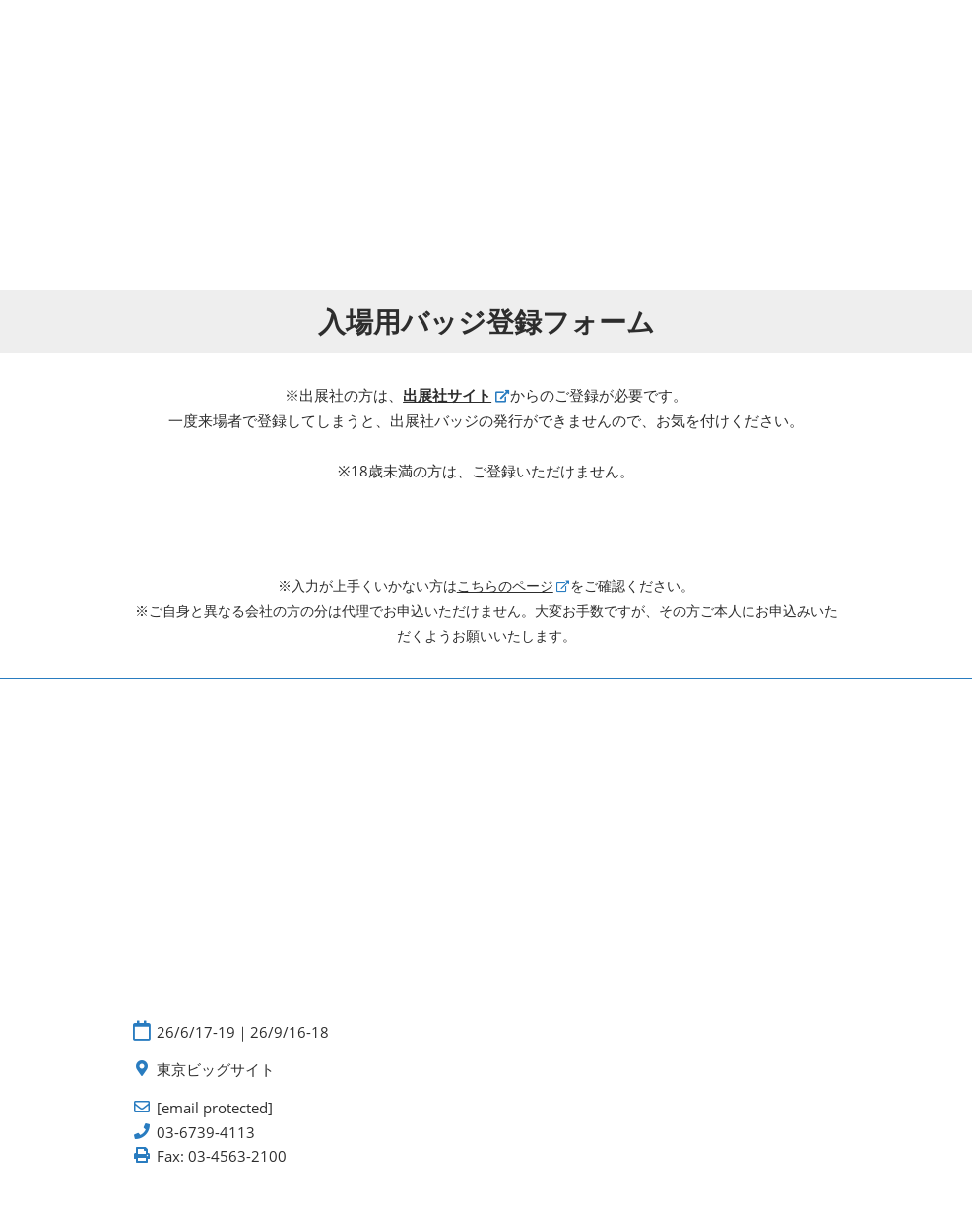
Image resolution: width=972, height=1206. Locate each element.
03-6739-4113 (206, 1132)
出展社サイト (447, 395)
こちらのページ (505, 585)
